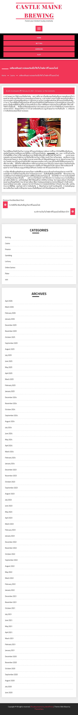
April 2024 (8, 445)
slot (39, 54)
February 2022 (10, 584)
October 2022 (10, 554)
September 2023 (11, 487)
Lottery (8, 261)
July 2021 (8, 614)
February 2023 (10, 530)
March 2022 (9, 578)
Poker (7, 273)
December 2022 (11, 542)
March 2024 (9, 451)
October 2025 (10, 337)
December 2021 (11, 596)
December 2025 (11, 325)
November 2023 (11, 475)
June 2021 (8, 620)
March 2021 (9, 638)
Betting (39, 43)
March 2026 (9, 307)
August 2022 (9, 566)
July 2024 (8, 427)
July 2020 (8, 686)
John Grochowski (13, 91)
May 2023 (8, 512)
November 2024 (11, 403)
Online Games (10, 267)
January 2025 (10, 391)
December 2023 (11, 469)
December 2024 (11, 397)
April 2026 (8, 301)
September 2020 (11, 674)
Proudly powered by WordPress (42, 706)
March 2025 (9, 379)
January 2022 (10, 590)
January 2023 (10, 536)
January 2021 (10, 650)
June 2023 (8, 505)
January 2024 (10, 463)
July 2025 (8, 355)
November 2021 (11, 602)
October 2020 (10, 668)
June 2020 (8, 692)
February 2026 (10, 313)
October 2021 (10, 608)
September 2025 (11, 343)
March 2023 (9, 524)
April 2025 (8, 373)
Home (39, 37)
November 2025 (11, 331)
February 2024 (10, 457)
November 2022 (11, 548)
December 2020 (11, 656)
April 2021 (8, 632)
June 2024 (8, 433)
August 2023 (9, 493)
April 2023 (8, 518)
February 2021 (10, 644)
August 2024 (9, 421)
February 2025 (10, 385)
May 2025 (8, 367)
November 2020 (11, 662)
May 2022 (8, 572)
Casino (39, 91)
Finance (8, 249)
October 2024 (10, 409)
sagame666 (51, 153)
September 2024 (11, 415)
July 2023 (8, 499)
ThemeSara (38, 709)
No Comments (50, 91)
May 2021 (8, 626)
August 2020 (9, 680)
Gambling (39, 49)
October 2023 (10, 481)
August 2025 (9, 349)
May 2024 (8, 439)
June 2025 (8, 361)
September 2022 (11, 560)
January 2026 (10, 319)
